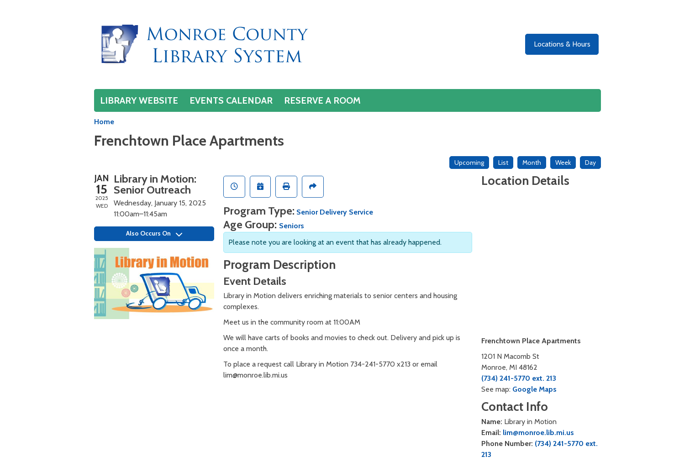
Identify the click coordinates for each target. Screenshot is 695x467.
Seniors (291, 225)
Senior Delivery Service (334, 212)
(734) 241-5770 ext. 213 (518, 378)
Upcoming (469, 162)
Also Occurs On (154, 233)
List (503, 162)
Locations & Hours (562, 44)
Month (531, 162)
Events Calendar (231, 100)
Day (590, 162)
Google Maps (534, 389)
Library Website (139, 100)
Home (104, 121)
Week (563, 162)
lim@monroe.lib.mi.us (538, 432)
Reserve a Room (322, 100)
